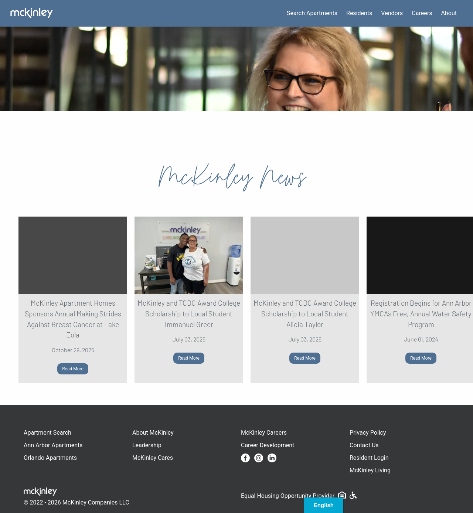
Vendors (392, 13)
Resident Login (369, 457)
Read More (73, 368)
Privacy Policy (368, 432)
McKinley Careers (264, 432)
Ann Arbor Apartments (53, 445)
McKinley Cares (152, 457)
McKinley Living (370, 470)
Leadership (146, 445)
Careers (422, 13)
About (449, 13)
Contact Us (364, 445)
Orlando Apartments (50, 457)
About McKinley (153, 432)
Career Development (267, 445)
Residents (359, 13)
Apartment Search (47, 432)
